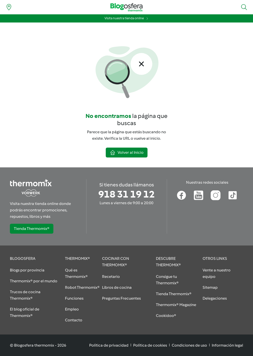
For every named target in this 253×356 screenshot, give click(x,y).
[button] (244, 7)
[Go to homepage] (126, 7)
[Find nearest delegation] (9, 7)
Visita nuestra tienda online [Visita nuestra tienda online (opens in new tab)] (124, 18)
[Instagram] (215, 195)
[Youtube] (198, 195)
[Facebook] (181, 195)
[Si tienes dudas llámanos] (126, 194)
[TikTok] (232, 195)
